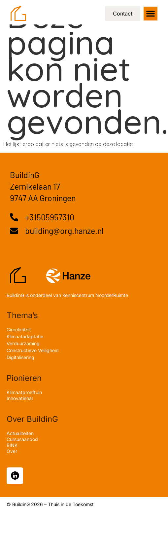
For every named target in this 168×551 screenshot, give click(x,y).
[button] (150, 13)
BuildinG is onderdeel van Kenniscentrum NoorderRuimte (67, 295)
